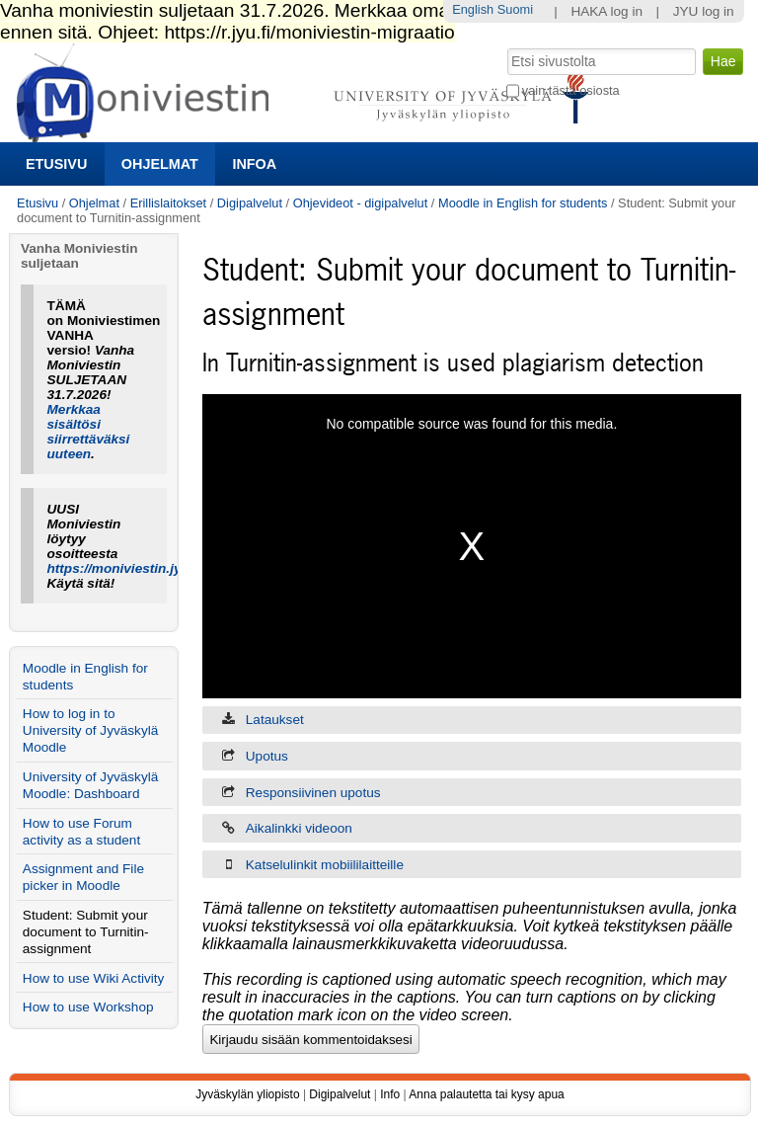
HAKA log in (606, 11)
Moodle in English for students (522, 203)
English (472, 9)
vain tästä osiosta (571, 90)
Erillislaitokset (168, 203)
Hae (504, 46)
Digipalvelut (249, 203)
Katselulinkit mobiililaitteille (325, 864)
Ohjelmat (159, 164)
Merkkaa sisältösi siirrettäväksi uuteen (88, 431)
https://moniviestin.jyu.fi (124, 568)
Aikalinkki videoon (299, 828)
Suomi (515, 9)
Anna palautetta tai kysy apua (486, 1094)
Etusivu (56, 164)
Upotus (267, 756)
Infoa (254, 164)
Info (390, 1094)
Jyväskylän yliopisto (247, 1094)
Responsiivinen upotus (313, 792)
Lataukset (275, 719)
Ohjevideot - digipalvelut (360, 203)
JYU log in (703, 11)
